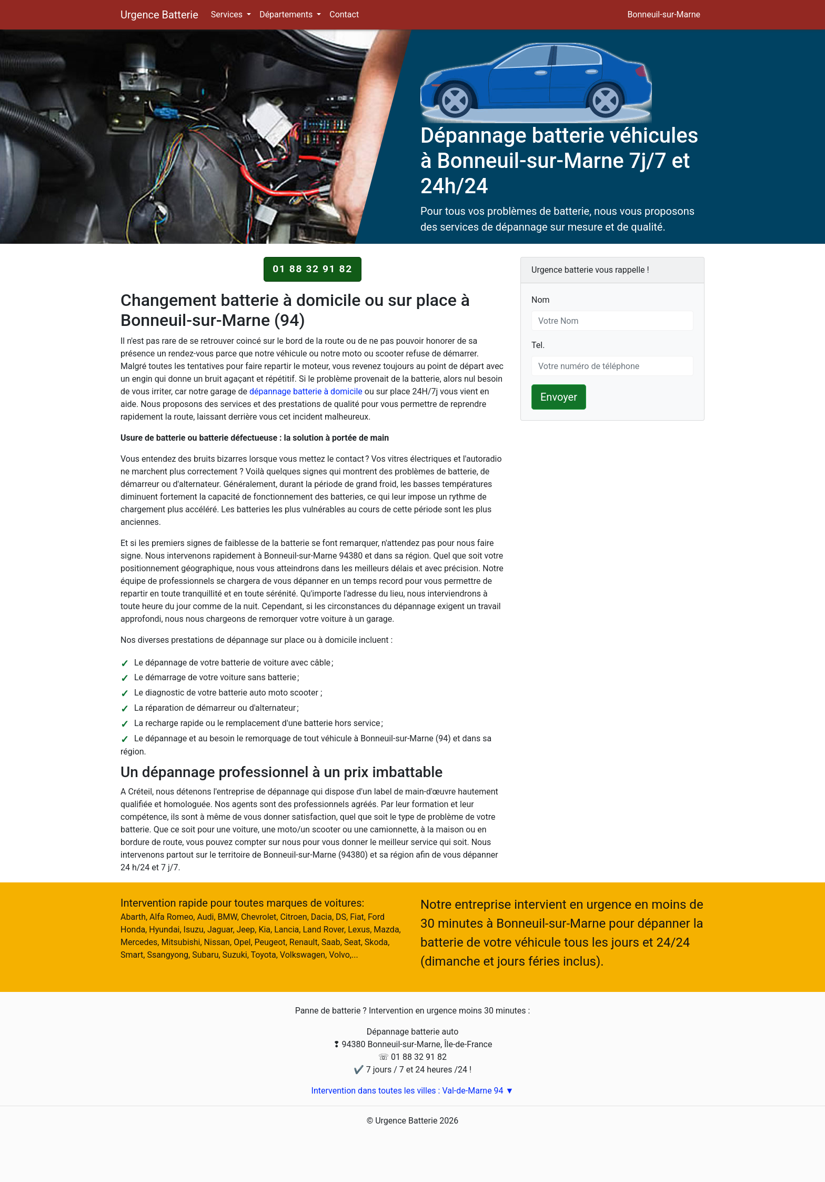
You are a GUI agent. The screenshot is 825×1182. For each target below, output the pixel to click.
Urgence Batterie (159, 14)
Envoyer (558, 397)
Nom (540, 299)
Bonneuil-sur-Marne (663, 14)
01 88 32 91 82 (313, 269)
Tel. (538, 344)
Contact (344, 14)
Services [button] (228, 14)
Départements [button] (287, 14)
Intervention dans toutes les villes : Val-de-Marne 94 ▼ (412, 1091)
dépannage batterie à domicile (306, 391)
